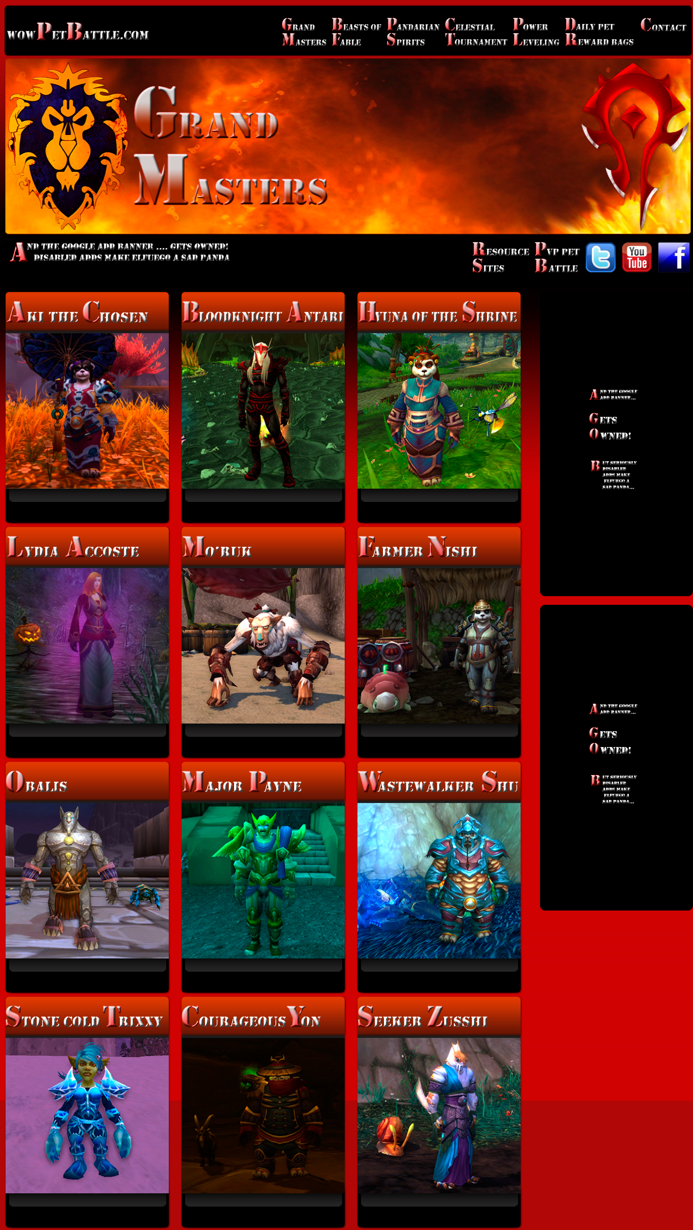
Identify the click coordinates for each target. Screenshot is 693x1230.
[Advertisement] (616, 443)
